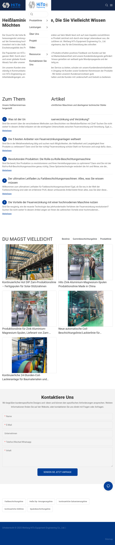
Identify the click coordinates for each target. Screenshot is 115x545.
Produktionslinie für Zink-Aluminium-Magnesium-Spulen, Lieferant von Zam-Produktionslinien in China (25, 331)
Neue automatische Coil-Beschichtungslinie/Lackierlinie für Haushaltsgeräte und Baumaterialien (80, 331)
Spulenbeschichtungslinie (40, 509)
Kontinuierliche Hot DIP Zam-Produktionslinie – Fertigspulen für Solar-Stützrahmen (29, 284)
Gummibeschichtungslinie (85, 239)
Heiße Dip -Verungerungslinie (41, 501)
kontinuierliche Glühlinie (14, 509)
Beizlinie (66, 239)
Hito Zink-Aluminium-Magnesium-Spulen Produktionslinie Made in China (82, 284)
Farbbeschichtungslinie (14, 501)
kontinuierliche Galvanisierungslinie (73, 501)
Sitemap (109, 539)
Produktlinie (105, 239)
